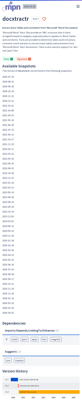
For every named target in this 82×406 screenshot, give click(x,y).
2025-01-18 (8, 240)
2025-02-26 (8, 245)
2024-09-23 (8, 230)
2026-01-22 (8, 298)
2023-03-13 (8, 187)
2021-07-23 (8, 129)
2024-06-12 (8, 226)
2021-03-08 (8, 110)
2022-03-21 (8, 153)
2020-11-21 (8, 96)
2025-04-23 (8, 254)
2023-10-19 (8, 211)
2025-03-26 (8, 250)
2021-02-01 (8, 105)
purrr (24, 339)
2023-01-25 (8, 182)
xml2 (14, 339)
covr (8, 360)
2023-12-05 (8, 216)
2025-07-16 (8, 269)
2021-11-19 (8, 144)
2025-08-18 (8, 274)
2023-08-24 (8, 201)
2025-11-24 (8, 288)
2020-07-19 (8, 76)
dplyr (34, 339)
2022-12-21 (8, 177)
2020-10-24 (8, 91)
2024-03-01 (8, 221)
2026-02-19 (8, 303)
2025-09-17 (8, 278)
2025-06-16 (8, 264)
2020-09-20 (8, 86)
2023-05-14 (8, 192)
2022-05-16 (8, 158)
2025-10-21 (8, 283)
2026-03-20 (8, 307)
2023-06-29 (8, 197)
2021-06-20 (8, 124)
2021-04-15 (8, 115)
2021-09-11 (8, 134)
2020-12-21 (8, 100)
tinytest (19, 360)
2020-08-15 (8, 81)
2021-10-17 (8, 139)
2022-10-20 (8, 173)
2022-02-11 (8, 148)
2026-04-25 (29, 6)
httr (44, 339)
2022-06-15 (8, 163)
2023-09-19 (8, 206)
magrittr (55, 339)
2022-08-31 (8, 168)
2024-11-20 (8, 235)
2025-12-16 (8, 293)
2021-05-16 (8, 120)
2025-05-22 (8, 259)
